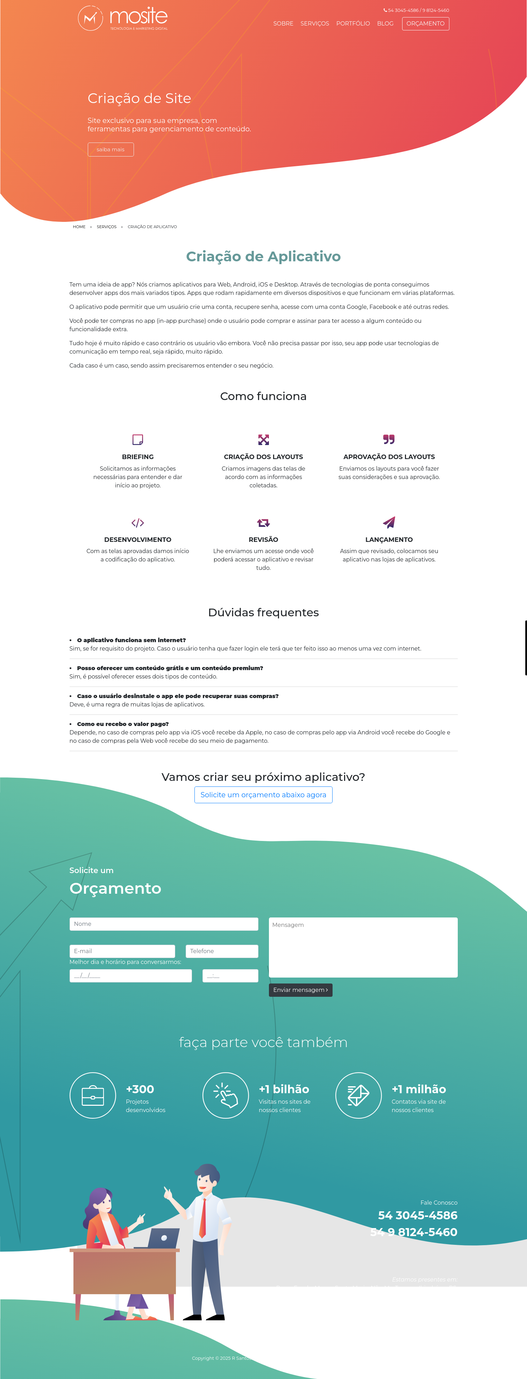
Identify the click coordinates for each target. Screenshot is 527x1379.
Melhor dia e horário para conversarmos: (125, 962)
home (79, 226)
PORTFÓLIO (353, 23)
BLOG (385, 23)
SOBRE (283, 23)
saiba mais (110, 149)
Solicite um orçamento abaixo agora (263, 795)
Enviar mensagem (300, 990)
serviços (106, 226)
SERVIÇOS (315, 23)
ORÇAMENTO (426, 23)
